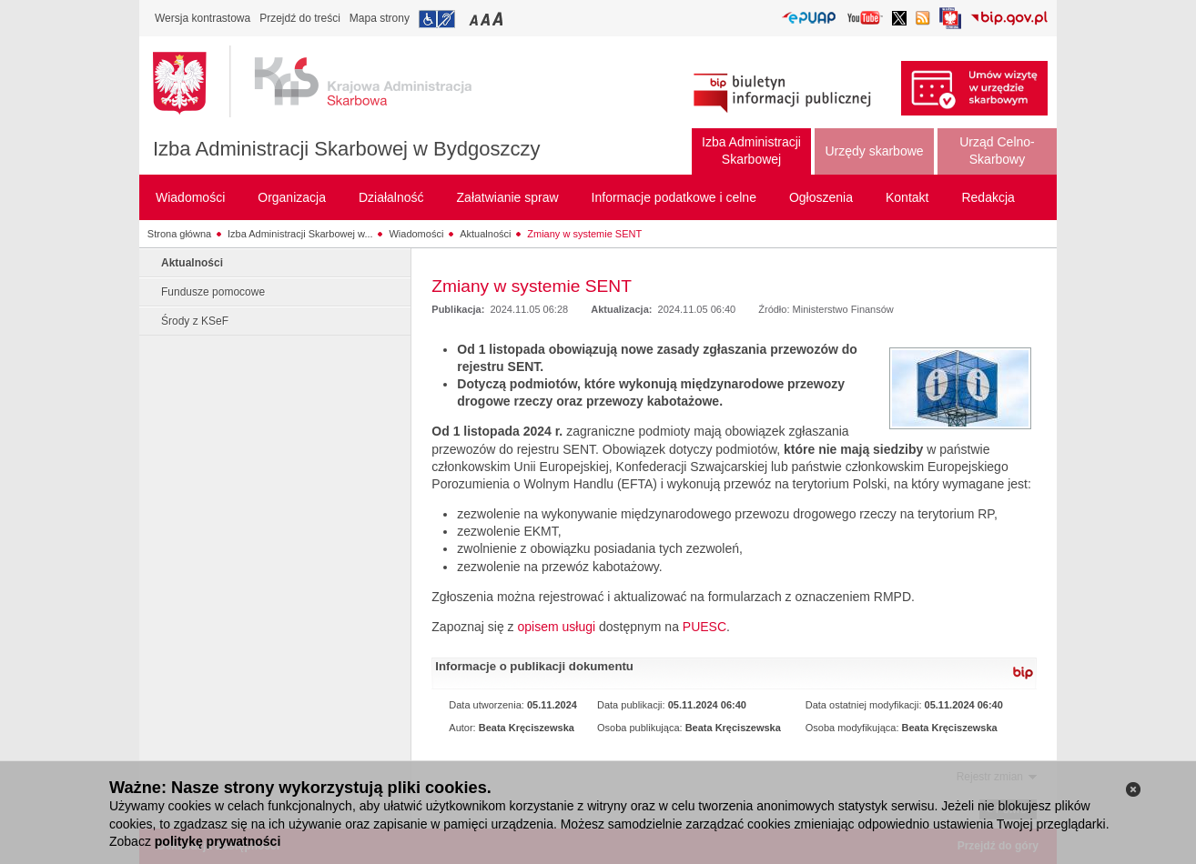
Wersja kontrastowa (202, 18)
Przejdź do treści (299, 18)
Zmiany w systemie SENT (584, 233)
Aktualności (485, 233)
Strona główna (179, 233)
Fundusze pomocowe (213, 292)
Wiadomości (416, 233)
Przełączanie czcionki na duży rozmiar (499, 18)
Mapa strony (380, 18)
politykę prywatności (217, 841)
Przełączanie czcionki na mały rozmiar (475, 18)
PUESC (704, 626)
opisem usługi (556, 626)
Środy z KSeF (194, 321)
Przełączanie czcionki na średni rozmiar (487, 18)
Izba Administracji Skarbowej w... (300, 233)
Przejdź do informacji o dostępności (437, 19)
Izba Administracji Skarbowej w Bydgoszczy (347, 148)
